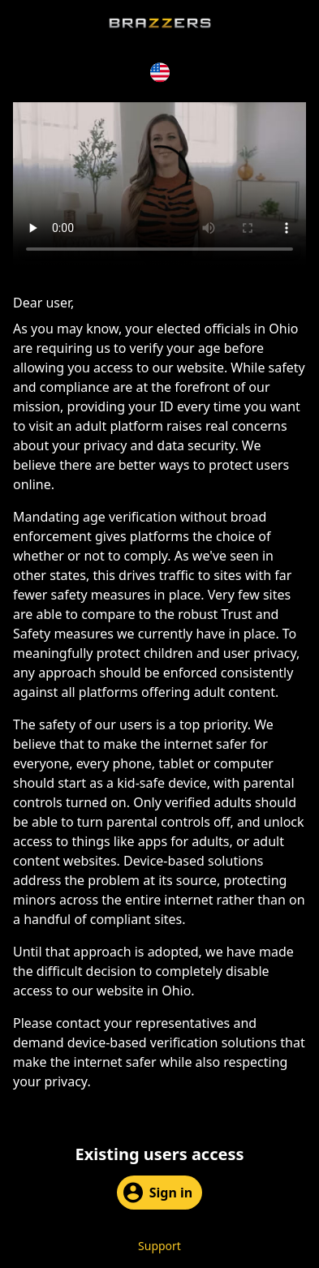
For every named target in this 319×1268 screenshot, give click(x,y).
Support (159, 1245)
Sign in (157, 1192)
